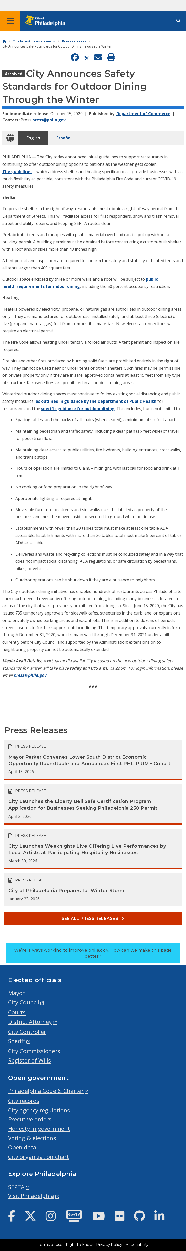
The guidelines (17, 171)
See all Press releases (93, 918)
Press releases (74, 41)
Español (64, 138)
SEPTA (16, 1187)
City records (23, 1101)
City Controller (27, 1032)
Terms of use (50, 1244)
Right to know (79, 1244)
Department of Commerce (143, 113)
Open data (22, 1147)
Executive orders (29, 1119)
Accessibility (137, 1244)
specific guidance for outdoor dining (78, 408)
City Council (23, 1002)
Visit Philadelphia (31, 1196)
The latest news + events (34, 41)
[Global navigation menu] (10, 21)
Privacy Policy (109, 1244)
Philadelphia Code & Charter (46, 1091)
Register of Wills (29, 1060)
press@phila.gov (49, 120)
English (33, 138)
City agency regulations (39, 1110)
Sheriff (16, 1041)
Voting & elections (32, 1138)
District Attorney (30, 1022)
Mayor (16, 993)
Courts (17, 1012)
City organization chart (38, 1157)
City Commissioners (34, 1051)
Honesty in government (39, 1128)
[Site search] (178, 20)
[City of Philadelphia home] (46, 20)
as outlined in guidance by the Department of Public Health (96, 401)
